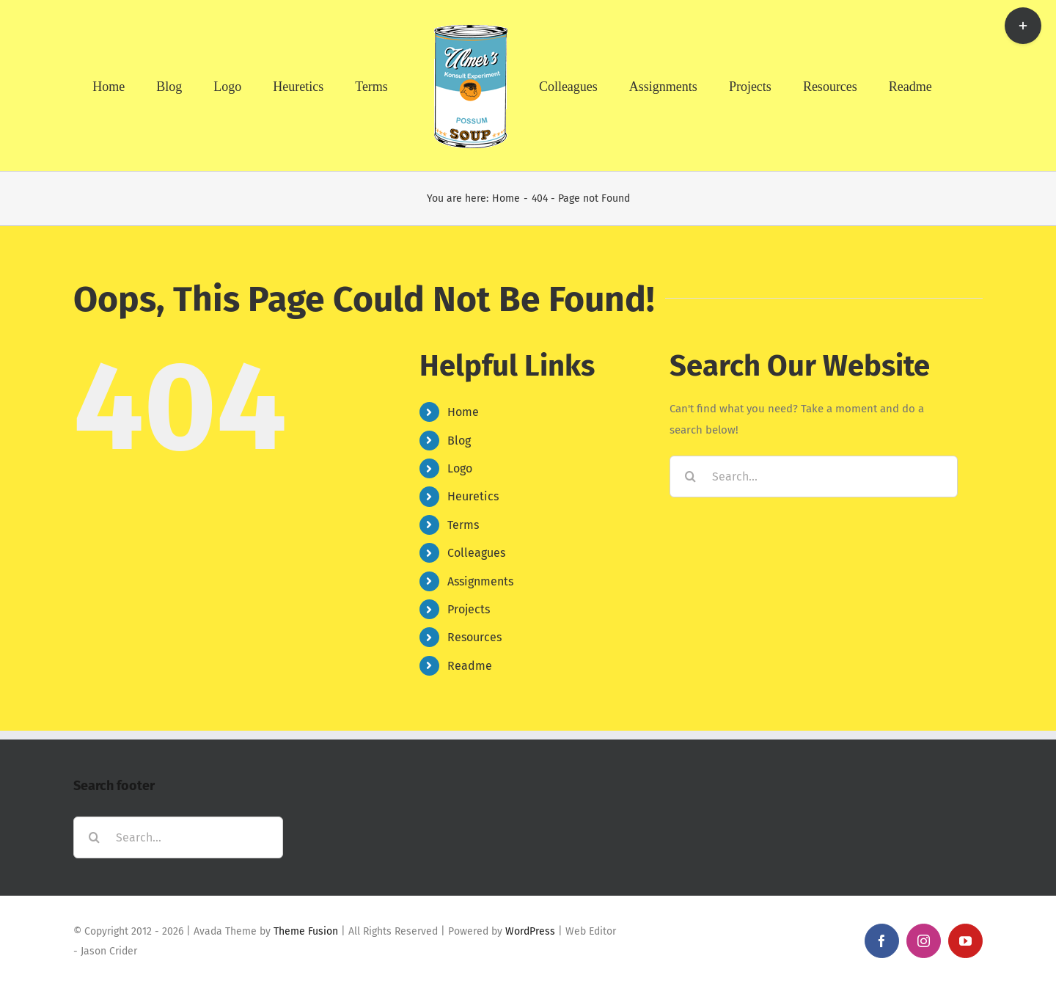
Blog (459, 441)
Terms (463, 525)
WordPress (530, 931)
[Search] (690, 476)
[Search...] (814, 476)
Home (463, 412)
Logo (459, 468)
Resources (474, 637)
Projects (468, 609)
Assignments (480, 581)
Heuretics (473, 496)
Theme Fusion (306, 931)
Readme (469, 666)
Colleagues (476, 553)
